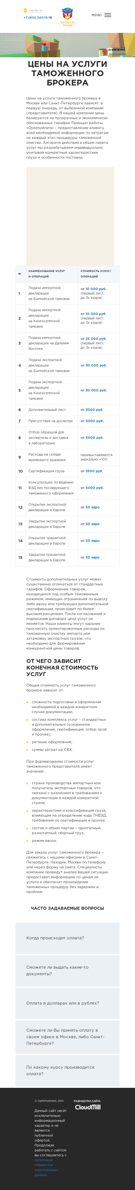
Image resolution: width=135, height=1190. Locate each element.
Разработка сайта (87, 1101)
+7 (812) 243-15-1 (37, 17)
